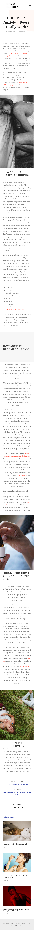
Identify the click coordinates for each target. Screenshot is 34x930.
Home (10, 925)
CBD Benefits (23, 31)
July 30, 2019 (6, 880)
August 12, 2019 (7, 847)
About (15, 925)
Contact (21, 925)
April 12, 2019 (11, 31)
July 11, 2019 (6, 913)
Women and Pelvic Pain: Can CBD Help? (15, 844)
